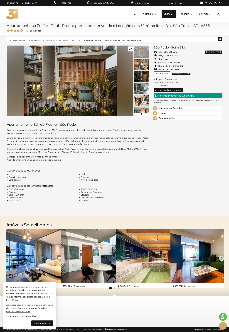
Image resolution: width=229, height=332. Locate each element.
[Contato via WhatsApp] (223, 317)
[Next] (221, 258)
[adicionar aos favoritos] (110, 283)
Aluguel (186, 14)
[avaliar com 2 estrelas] (11, 30)
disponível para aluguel (168, 90)
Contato (204, 14)
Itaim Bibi (178, 47)
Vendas (169, 14)
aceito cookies (42, 323)
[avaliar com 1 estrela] (8, 30)
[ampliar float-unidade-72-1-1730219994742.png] (62, 81)
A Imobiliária (150, 14)
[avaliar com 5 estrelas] (21, 30)
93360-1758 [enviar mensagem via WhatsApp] (64, 3)
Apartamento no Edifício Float (33, 26)
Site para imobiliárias (202, 329)
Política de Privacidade (117, 330)
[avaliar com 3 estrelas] (14, 30)
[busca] (218, 14)
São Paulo (161, 47)
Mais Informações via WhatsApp (174, 95)
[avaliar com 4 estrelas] (18, 30)
